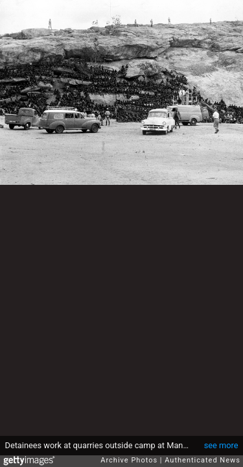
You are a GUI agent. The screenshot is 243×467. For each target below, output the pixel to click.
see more (221, 445)
